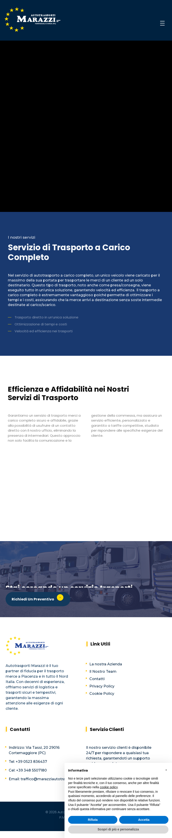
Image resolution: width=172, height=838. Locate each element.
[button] (166, 770)
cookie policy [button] (109, 787)
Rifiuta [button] (93, 819)
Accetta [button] (144, 819)
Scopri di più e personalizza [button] (118, 829)
